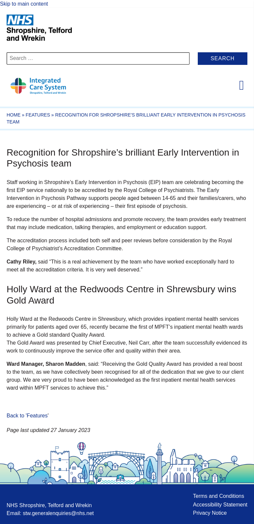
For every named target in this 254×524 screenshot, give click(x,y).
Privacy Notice (210, 513)
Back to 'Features (27, 415)
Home (14, 115)
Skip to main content (24, 4)
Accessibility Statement (220, 504)
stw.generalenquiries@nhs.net (58, 513)
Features (38, 115)
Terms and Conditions (218, 496)
